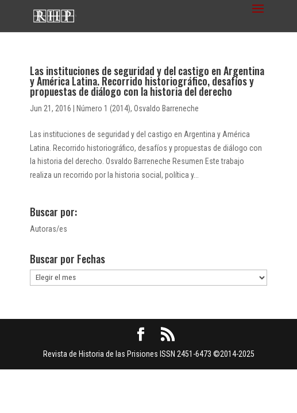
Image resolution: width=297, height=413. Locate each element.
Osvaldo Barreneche (166, 108)
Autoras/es (48, 228)
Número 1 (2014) (103, 108)
